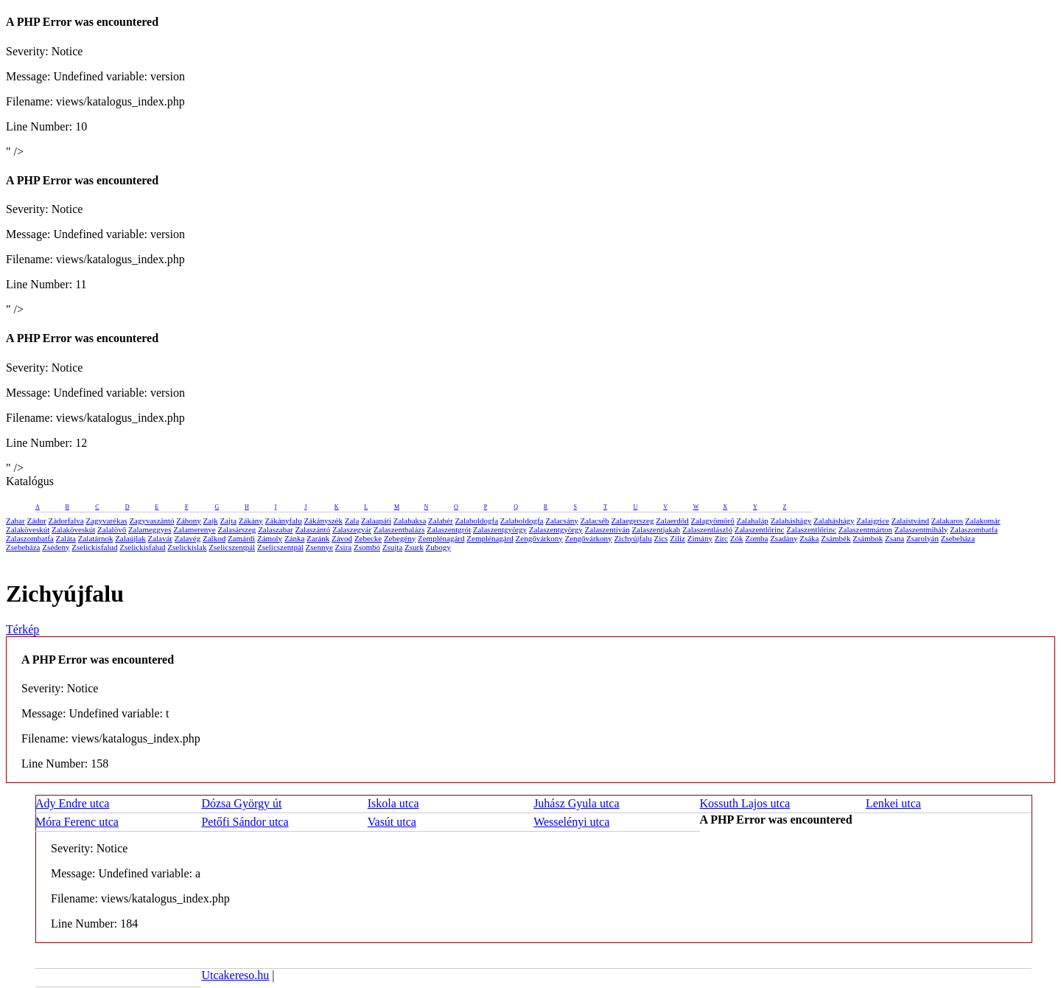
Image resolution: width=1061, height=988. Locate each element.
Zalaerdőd (672, 520)
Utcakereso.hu (235, 975)
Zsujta (392, 547)
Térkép (22, 629)
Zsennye (319, 547)
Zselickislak (186, 547)
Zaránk (318, 538)
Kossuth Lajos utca (745, 803)
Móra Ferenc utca (77, 821)
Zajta (228, 520)
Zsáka (809, 538)
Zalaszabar (275, 529)
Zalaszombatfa (974, 529)
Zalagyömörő (712, 520)
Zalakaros (947, 520)
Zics (661, 538)
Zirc (721, 538)
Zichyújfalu (632, 538)
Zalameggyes (150, 529)
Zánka (294, 538)
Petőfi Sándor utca (244, 821)
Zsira (343, 547)
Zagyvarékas (106, 520)
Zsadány (783, 538)
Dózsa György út (241, 803)
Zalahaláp (752, 520)
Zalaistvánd (910, 520)
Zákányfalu (283, 520)
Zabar (15, 520)
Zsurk (414, 547)
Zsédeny (55, 547)
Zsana (894, 538)
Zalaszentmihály (921, 529)
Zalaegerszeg (632, 520)
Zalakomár (983, 520)
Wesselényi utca (571, 821)
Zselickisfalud (94, 547)
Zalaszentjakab (655, 529)
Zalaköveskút (27, 529)
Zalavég (187, 538)
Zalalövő (111, 529)
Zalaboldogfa (476, 520)
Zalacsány (561, 520)
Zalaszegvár (351, 529)
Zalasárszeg (236, 529)
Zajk (210, 520)
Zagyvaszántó (151, 520)
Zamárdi (241, 538)
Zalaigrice (872, 520)
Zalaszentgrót (449, 529)
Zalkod (214, 538)
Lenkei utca (893, 803)
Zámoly (269, 538)
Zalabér (440, 520)
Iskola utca (393, 803)
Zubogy (437, 547)
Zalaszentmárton (865, 529)
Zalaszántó (313, 529)
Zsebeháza (958, 538)
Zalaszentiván (607, 529)
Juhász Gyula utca (576, 803)
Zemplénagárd (441, 538)
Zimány (699, 538)
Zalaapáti (376, 520)
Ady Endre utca (72, 803)
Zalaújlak (130, 538)
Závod (342, 538)
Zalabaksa (410, 520)
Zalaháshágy (791, 520)
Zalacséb (595, 520)
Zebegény (400, 538)
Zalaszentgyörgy (500, 529)
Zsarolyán (922, 538)
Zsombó (367, 547)
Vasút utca (392, 821)
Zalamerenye (194, 529)
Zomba (756, 538)
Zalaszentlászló (707, 529)
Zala (352, 520)
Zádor (36, 520)
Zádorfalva (65, 520)
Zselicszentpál (232, 547)
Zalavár (159, 538)
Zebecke (368, 538)
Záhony (188, 520)
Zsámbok (867, 538)
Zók (736, 538)
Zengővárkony (539, 538)
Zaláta (66, 538)
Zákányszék (323, 520)
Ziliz (677, 538)
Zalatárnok (95, 538)
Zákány (251, 520)
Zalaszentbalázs (399, 529)
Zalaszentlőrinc (760, 529)
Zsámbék (835, 538)
